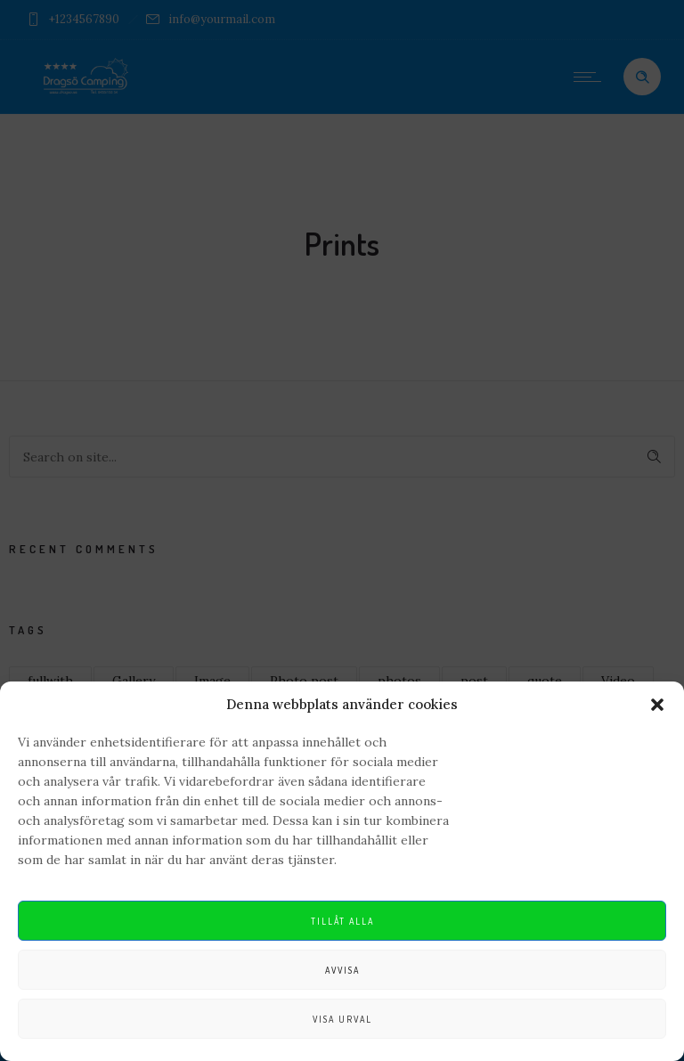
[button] (657, 705)
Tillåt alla (342, 921)
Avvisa (342, 970)
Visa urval (342, 1019)
